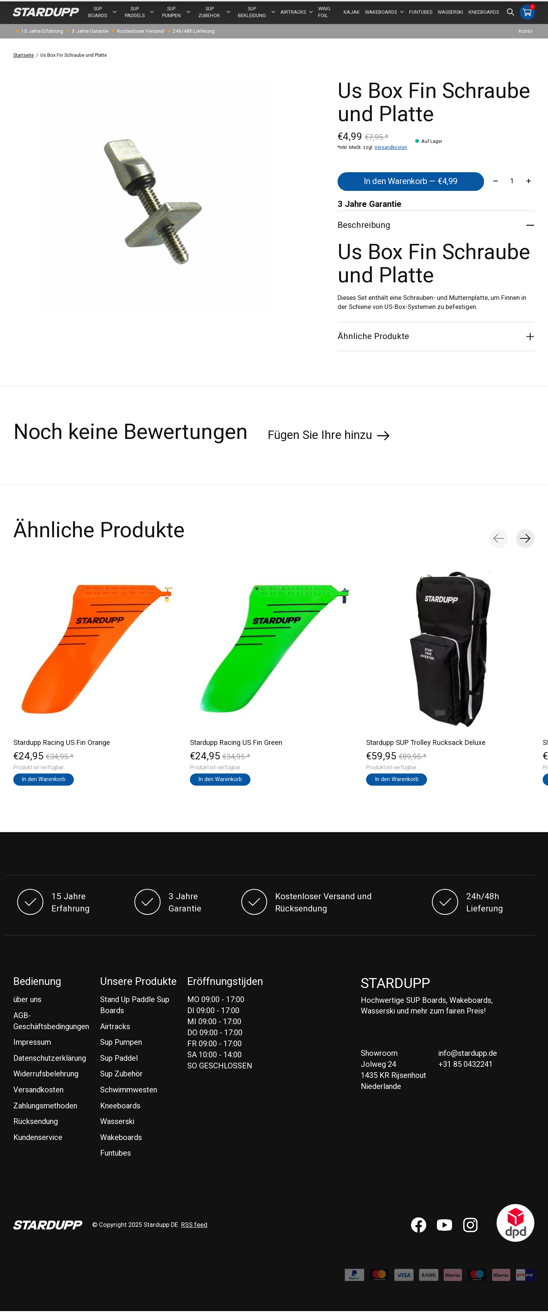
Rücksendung (35, 1123)
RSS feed (194, 1226)
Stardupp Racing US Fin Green (236, 744)
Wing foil (324, 12)
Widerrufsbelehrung (45, 1076)
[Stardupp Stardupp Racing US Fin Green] (274, 649)
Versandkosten (390, 148)
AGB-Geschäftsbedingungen (51, 1023)
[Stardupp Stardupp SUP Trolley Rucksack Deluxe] (450, 649)
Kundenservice (37, 1139)
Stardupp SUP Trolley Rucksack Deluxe (426, 744)
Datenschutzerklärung (49, 1060)
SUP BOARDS (103, 12)
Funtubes (420, 12)
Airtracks (296, 12)
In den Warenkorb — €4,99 (410, 182)
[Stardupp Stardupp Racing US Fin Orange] (97, 649)
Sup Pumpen (176, 12)
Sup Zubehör (121, 1076)
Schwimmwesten (128, 1091)
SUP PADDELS (139, 12)
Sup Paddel (119, 1060)
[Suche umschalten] (510, 12)
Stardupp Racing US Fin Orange (61, 744)
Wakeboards (384, 12)
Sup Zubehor (214, 12)
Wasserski (450, 12)
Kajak (352, 12)
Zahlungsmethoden (45, 1107)
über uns (27, 1001)
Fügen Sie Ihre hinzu (320, 436)
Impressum (32, 1044)
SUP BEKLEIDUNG (256, 12)
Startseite (23, 56)
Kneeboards (483, 12)
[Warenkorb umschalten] (527, 12)
